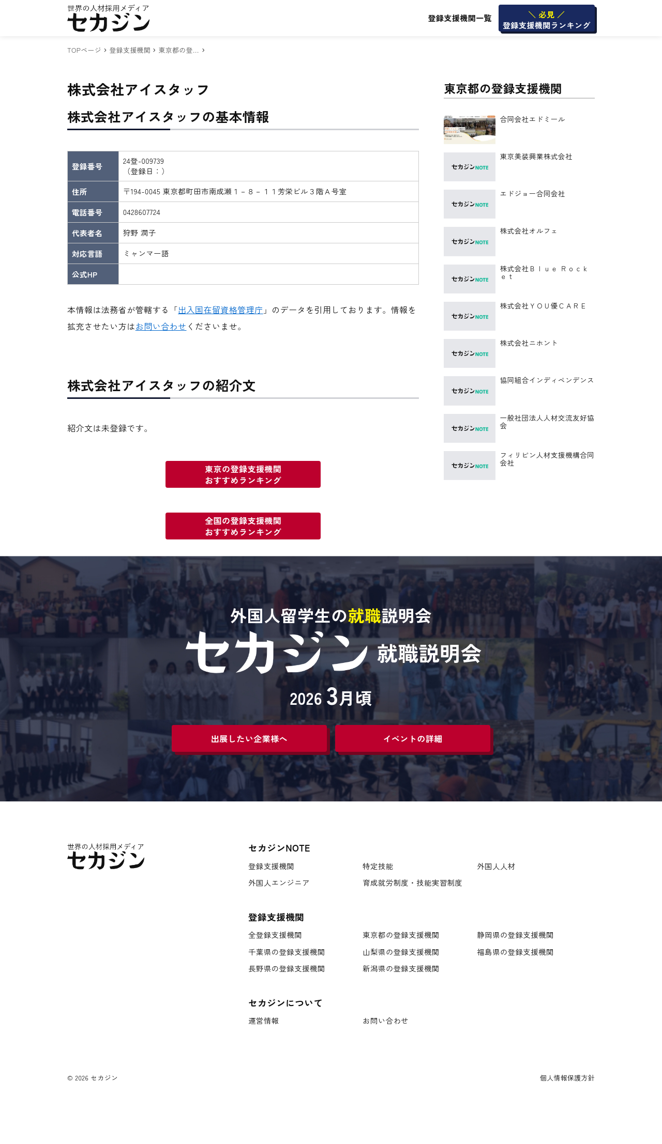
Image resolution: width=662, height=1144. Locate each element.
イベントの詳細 (412, 738)
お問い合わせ (161, 326)
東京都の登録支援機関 (401, 935)
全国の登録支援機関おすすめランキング (243, 526)
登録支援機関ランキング (547, 19)
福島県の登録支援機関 (515, 952)
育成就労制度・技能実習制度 (412, 882)
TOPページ (84, 50)
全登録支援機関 (275, 935)
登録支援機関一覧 (460, 17)
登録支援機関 (130, 50)
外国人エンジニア (279, 882)
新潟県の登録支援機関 (401, 968)
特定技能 (378, 866)
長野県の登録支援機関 (286, 968)
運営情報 (263, 1020)
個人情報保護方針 (567, 1078)
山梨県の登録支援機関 (401, 952)
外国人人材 (496, 866)
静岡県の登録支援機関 (515, 935)
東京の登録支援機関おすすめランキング (243, 474)
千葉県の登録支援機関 (286, 952)
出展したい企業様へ (249, 738)
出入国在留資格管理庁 (220, 309)
